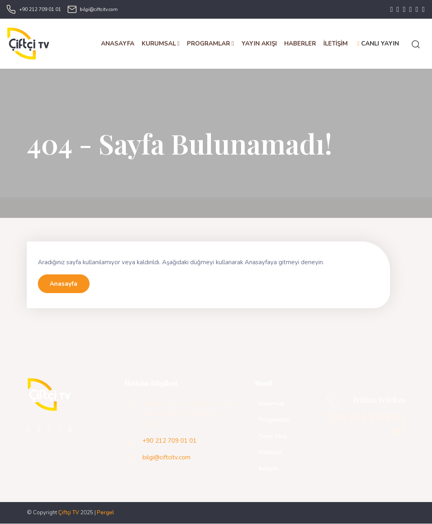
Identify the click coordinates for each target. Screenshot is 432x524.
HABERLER (300, 44)
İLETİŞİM (335, 44)
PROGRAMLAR (210, 44)
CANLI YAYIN (378, 44)
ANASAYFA (117, 44)
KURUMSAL (161, 44)
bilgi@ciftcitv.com (99, 9)
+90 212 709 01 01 (40, 9)
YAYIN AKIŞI (259, 44)
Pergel (105, 513)
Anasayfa (63, 284)
